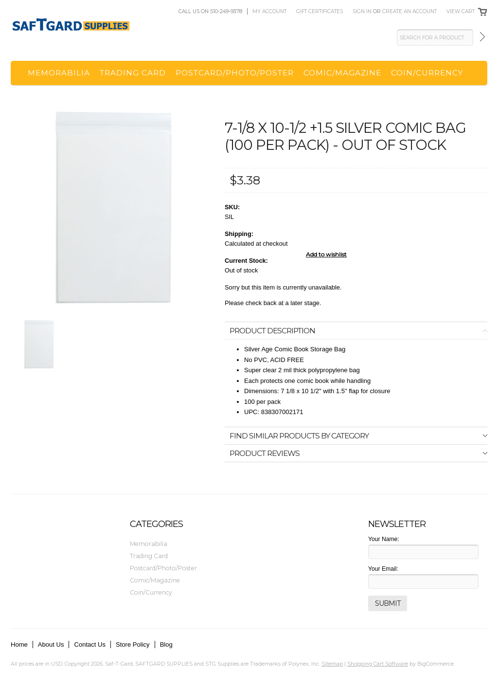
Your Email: (383, 568)
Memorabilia (59, 72)
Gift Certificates (319, 11)
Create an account (409, 11)
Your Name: (383, 539)
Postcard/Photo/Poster (235, 72)
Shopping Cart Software (377, 663)
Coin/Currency (427, 72)
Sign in (362, 11)
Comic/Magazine (342, 72)
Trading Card (133, 72)
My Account (269, 11)
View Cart (460, 11)
